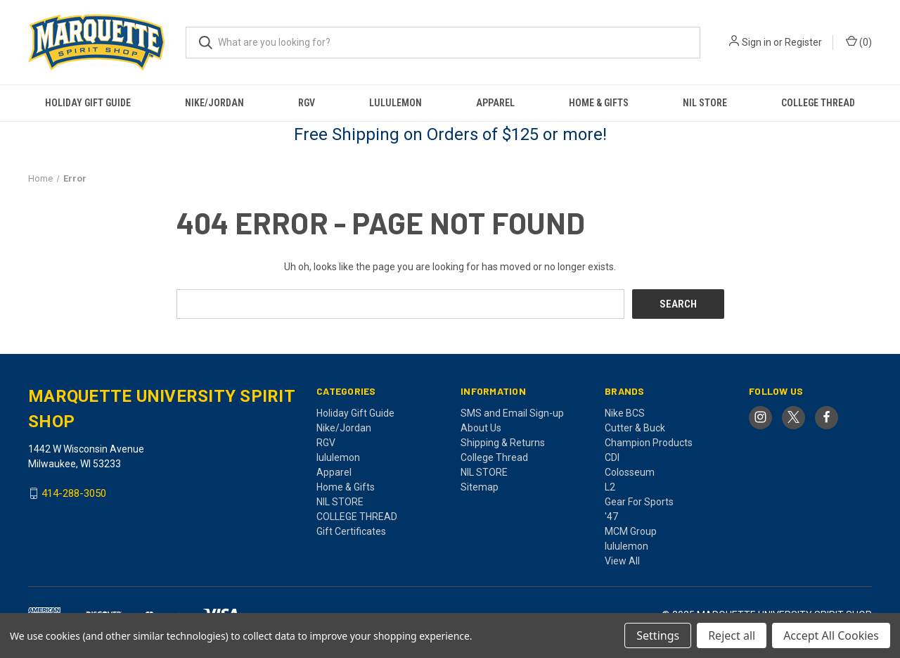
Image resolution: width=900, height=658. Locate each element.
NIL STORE (705, 102)
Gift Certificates (351, 530)
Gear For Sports (639, 501)
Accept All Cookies (831, 635)
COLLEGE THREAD (818, 102)
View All (622, 560)
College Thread (494, 456)
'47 (611, 515)
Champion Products (649, 442)
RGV (306, 102)
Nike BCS (625, 412)
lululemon (395, 102)
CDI (612, 456)
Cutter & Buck (635, 427)
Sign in (756, 42)
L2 (610, 486)
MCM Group (631, 530)
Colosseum (630, 471)
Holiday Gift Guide (88, 102)
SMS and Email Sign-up (512, 412)
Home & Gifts (599, 102)
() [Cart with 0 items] (859, 41)
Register (803, 42)
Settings (657, 635)
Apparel (495, 102)
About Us (481, 427)
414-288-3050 (73, 493)
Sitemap (480, 486)
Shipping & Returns (503, 442)
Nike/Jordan (214, 102)
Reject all (731, 635)
